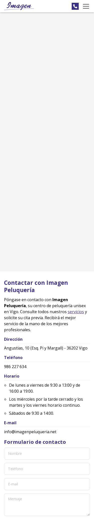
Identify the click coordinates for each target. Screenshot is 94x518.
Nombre (15, 453)
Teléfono (15, 468)
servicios (76, 311)
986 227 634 (15, 366)
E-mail (13, 484)
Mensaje (15, 498)
